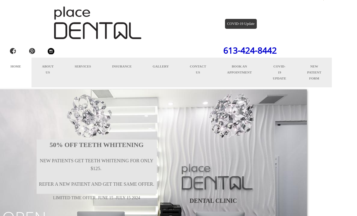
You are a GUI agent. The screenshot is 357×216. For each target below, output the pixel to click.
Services (83, 66)
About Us (48, 69)
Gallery (161, 66)
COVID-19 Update (279, 72)
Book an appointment (239, 69)
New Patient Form (314, 72)
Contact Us (198, 69)
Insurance (121, 66)
